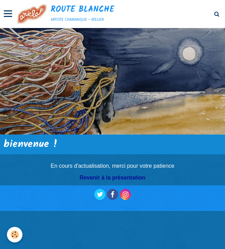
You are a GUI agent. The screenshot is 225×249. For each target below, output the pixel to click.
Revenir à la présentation (112, 178)
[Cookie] (14, 234)
